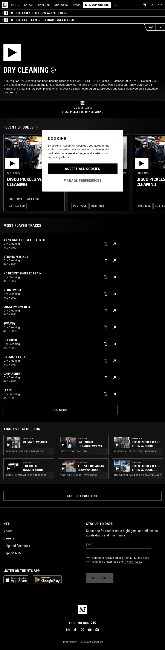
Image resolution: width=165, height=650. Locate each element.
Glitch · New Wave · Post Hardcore (25, 475)
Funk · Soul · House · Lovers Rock (78, 475)
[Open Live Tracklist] (150, 27)
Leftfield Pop (17, 205)
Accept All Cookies (82, 168)
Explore (44, 5)
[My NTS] (152, 5)
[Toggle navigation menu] (160, 5)
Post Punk (15, 199)
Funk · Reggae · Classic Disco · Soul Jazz (137, 475)
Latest (29, 5)
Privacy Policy (132, 561)
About (7, 531)
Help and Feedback (16, 546)
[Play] (30, 53)
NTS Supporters (97, 5)
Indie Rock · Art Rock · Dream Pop (24, 451)
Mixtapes (61, 5)
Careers (8, 538)
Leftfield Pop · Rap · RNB (73, 451)
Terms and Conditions (91, 642)
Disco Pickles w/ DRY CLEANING (82, 112)
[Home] (5, 5)
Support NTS (12, 553)
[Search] (115, 4)
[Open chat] (144, 4)
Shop (76, 5)
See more (60, 410)
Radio (15, 5)
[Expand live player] (160, 27)
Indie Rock (33, 199)
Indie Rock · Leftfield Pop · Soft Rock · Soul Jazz (137, 451)
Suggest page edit (82, 496)
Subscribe (99, 578)
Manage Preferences (82, 180)
